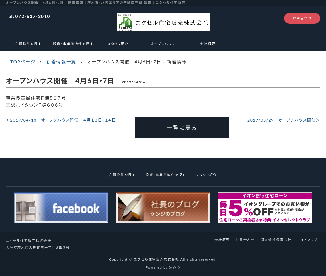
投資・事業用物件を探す (73, 44)
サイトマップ (307, 240)
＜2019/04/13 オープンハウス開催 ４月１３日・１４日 (61, 120)
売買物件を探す (28, 44)
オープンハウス (164, 44)
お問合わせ (302, 18)
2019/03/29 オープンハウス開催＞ (283, 120)
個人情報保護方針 (276, 240)
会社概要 (207, 44)
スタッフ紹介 (118, 44)
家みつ (174, 267)
